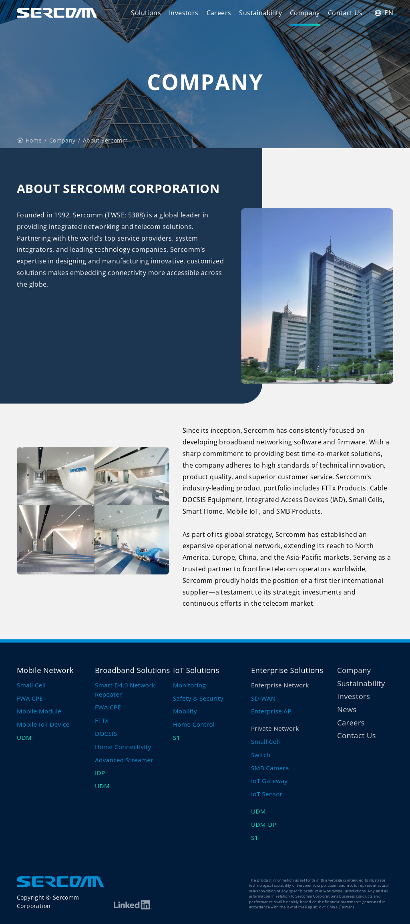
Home (29, 140)
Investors (353, 696)
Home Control (194, 724)
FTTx (102, 720)
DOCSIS (106, 733)
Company (62, 140)
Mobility (185, 711)
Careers (351, 722)
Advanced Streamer (124, 760)
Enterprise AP (271, 711)
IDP (100, 773)
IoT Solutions (196, 670)
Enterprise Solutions (287, 670)
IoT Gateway (269, 781)
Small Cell (31, 685)
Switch (260, 755)
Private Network (275, 728)
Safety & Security (198, 698)
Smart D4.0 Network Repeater (125, 689)
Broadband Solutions (132, 670)
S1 (176, 737)
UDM (24, 737)
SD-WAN (263, 698)
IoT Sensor (266, 794)
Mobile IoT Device (43, 724)
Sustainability (361, 683)
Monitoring (189, 685)
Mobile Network (45, 670)
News (347, 709)
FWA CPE (30, 698)
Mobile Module (39, 711)
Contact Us (356, 735)
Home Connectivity (123, 747)
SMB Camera (270, 768)
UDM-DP (263, 824)
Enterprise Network (280, 685)
